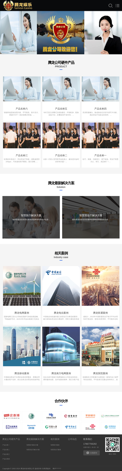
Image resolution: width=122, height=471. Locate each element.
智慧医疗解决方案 (32, 445)
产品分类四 (6, 459)
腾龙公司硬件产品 (11, 439)
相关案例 (55, 439)
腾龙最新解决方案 (35, 439)
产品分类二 (6, 450)
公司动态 (72, 439)
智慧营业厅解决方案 (33, 450)
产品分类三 (6, 454)
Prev (14, 34)
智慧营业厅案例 (56, 450)
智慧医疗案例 (55, 445)
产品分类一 (6, 445)
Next (108, 34)
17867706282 (90, 444)
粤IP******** (57, 469)
